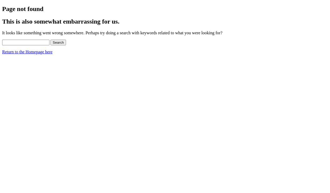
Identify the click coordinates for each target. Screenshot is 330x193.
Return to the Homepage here (27, 52)
